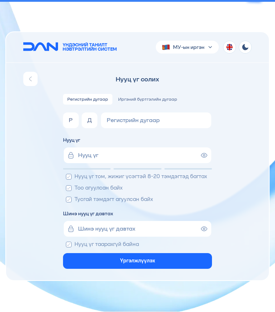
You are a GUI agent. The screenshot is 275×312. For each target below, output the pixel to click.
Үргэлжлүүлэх (137, 260)
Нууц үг (71, 139)
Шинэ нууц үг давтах (88, 213)
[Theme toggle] (245, 47)
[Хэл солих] (229, 47)
